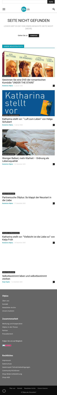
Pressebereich (7, 334)
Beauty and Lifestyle (8, 154)
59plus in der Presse (10, 327)
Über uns (5, 301)
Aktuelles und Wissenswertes (11, 115)
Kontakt (5, 304)
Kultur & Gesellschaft (8, 193)
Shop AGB (6, 377)
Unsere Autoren (8, 311)
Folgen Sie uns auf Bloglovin (12, 341)
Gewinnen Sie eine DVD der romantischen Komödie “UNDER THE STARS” (24, 81)
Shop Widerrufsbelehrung (12, 374)
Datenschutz (7, 364)
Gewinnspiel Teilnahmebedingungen (16, 367)
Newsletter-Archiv (9, 307)
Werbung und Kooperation (12, 324)
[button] (4, 391)
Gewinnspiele (6, 76)
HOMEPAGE (33, 35)
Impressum (6, 360)
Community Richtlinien (10, 370)
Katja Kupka (6, 282)
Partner (5, 330)
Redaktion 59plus (7, 85)
